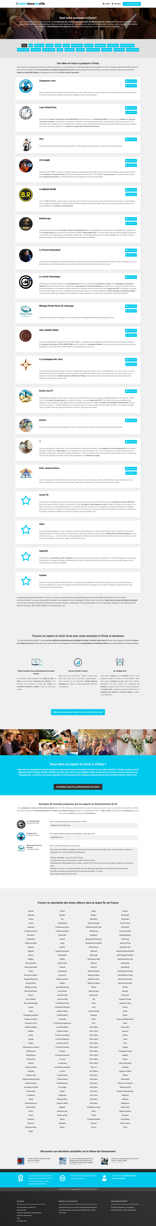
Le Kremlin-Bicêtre (62, 1027)
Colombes (30, 1071)
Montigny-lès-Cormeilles (94, 943)
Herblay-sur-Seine (62, 979)
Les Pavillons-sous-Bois (62, 1067)
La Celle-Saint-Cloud (62, 1003)
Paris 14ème (93, 1043)
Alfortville (31, 915)
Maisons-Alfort (62, 1099)
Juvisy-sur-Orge (62, 999)
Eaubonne (31, 1119)
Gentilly (62, 959)
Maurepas (62, 1123)
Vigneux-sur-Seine (125, 1071)
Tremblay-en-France (125, 1051)
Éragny (31, 1131)
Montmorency (93, 947)
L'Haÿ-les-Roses (62, 1079)
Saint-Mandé (125, 967)
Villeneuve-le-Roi (125, 1087)
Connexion (116, 4)
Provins (93, 1127)
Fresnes (62, 939)
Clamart (31, 1063)
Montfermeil (94, 931)
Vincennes (125, 1115)
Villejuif (125, 1075)
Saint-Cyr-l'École (125, 943)
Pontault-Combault (93, 1119)
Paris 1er (94, 1067)
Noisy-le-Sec (94, 995)
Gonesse (62, 967)
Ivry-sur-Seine (62, 991)
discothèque (100, 45)
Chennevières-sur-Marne (31, 1047)
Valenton (125, 1055)
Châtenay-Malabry (31, 1027)
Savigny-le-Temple (125, 999)
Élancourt (31, 1123)
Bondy (31, 971)
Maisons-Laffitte (62, 1103)
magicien (80, 50)
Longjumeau (62, 1095)
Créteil (31, 1099)
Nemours (94, 967)
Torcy (125, 1043)
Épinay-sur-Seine (31, 1127)
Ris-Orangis (125, 919)
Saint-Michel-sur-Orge (125, 975)
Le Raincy (62, 1051)
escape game (113, 45)
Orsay (94, 1003)
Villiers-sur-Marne (125, 1111)
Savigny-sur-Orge (125, 1003)
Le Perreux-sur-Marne (62, 1035)
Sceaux (125, 1007)
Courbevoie (31, 1095)
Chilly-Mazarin (31, 1055)
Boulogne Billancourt (31, 979)
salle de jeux (106, 50)
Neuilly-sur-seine (93, 979)
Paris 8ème (94, 1099)
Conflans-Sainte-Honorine (30, 1079)
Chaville (31, 1039)
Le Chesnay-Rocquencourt (62, 1023)
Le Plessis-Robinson (62, 1039)
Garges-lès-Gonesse (62, 951)
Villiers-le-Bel (125, 1107)
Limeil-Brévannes (62, 1083)
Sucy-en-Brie (125, 1027)
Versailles (125, 1067)
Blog (18, 1218)
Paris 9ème (94, 1103)
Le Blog (106, 4)
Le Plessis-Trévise (62, 1043)
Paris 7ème (94, 1095)
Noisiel (93, 987)
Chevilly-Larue (31, 1051)
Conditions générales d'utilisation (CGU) (29, 1213)
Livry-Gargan (62, 1087)
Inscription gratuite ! (131, 4)
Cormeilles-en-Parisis (31, 1087)
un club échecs (132, 50)
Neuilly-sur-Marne (94, 975)
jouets (60, 50)
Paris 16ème (93, 1051)
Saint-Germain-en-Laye (125, 959)
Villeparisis (125, 1095)
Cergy (31, 1011)
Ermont (62, 911)
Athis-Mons (31, 935)
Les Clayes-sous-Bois (62, 1055)
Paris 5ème (94, 1087)
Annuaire (19, 1207)
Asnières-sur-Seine (31, 931)
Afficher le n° (131, 86)
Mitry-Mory (93, 919)
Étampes (62, 915)
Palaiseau (93, 1015)
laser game (70, 50)
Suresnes (125, 1031)
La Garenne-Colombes (62, 1007)
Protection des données (24, 1215)
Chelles (30, 1043)
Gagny (62, 943)
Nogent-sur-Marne (94, 983)
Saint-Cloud (125, 939)
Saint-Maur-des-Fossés (125, 971)
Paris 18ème (93, 1059)
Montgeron (93, 935)
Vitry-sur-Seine (125, 1123)
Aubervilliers (31, 939)
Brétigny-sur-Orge (31, 987)
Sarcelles (125, 991)
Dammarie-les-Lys (31, 1103)
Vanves (125, 1059)
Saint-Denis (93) (125, 947)
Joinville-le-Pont (62, 995)
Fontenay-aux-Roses (62, 927)
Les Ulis (62, 1071)
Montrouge (93, 955)
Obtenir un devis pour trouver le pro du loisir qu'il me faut (78, 712)
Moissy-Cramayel (94, 923)
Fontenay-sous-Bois (62, 931)
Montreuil (93, 951)
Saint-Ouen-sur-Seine (125, 983)
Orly (93, 999)
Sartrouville (125, 995)
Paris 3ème (94, 1079)
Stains (125, 1023)
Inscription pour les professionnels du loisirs (78, 786)
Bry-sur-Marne (31, 999)
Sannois (125, 987)
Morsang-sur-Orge (94, 959)
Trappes (125, 1047)
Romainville (125, 927)
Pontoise (94, 1123)
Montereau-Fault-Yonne (94, 927)
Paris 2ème (94, 1075)
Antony (30, 919)
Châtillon (31, 1031)
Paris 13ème (93, 1039)
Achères (31, 911)
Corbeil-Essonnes (31, 1083)
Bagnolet (31, 951)
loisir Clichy (62, 1213)
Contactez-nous (22, 1221)
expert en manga (127, 45)
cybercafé (88, 45)
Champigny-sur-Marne (30, 1015)
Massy (62, 1119)
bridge (58, 45)
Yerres (125, 1127)
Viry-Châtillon (125, 1119)
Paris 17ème (93, 1055)
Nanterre (94, 963)
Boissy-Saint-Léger (31, 967)
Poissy (93, 1115)
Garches (62, 947)
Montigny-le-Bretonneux (94, 939)
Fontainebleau (62, 923)
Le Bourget (62, 1019)
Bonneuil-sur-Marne (30, 975)
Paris (93, 1023)
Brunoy (30, 995)
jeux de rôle (36, 50)
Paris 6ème (94, 1091)
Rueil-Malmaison (125, 935)
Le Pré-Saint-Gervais (62, 1047)
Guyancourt (62, 975)
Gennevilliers (62, 955)
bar (31, 45)
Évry (62, 919)
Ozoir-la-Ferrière (93, 1011)
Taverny (125, 1035)
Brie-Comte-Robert (31, 991)
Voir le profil (131, 81)
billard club (39, 45)
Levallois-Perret (62, 1075)
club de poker (77, 45)
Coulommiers (30, 1091)
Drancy (31, 1111)
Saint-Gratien (125, 963)
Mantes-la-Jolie (62, 1111)
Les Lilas (62, 1059)
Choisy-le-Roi (31, 1059)
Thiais (125, 1039)
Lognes (62, 1091)
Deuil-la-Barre (30, 1107)
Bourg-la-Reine (31, 983)
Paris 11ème (93, 1031)
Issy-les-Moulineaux (62, 987)
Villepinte (125, 1099)
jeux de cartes (23, 50)
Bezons (30, 955)
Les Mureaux (62, 1063)
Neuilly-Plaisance (93, 971)
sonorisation (119, 50)
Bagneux (31, 947)
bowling (49, 45)
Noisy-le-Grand (94, 991)
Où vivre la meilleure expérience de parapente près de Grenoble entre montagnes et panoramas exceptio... (81, 1160)
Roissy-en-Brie (125, 923)
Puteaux (125, 911)
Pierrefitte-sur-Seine (93, 1107)
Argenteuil (30, 927)
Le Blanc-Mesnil (62, 1015)
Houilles (62, 983)
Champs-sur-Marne (30, 1019)
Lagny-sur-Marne (62, 1011)
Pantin (94, 1019)
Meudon (94, 915)
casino (66, 45)
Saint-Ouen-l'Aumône (125, 979)
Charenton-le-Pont (31, 1023)
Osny (93, 1007)
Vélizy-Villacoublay (125, 1063)
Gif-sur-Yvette (62, 963)
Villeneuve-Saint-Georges (125, 1091)
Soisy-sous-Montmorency (125, 1019)
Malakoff (62, 1107)
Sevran (125, 1011)
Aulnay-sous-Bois (31, 943)
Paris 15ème (93, 1047)
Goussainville (62, 971)
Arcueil (30, 923)
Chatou (30, 1035)
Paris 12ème (93, 1035)
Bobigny (31, 959)
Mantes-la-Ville (62, 1115)
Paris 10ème (93, 1027)
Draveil (31, 1115)
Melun (94, 911)
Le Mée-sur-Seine (62, 1031)
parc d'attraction (93, 50)
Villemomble (125, 1079)
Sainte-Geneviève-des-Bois (125, 951)
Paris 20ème (93, 1071)
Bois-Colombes (31, 963)
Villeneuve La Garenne (125, 1083)
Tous (24, 45)
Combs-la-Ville (31, 1075)
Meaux (62, 1127)
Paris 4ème (94, 1083)
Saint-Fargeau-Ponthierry (125, 955)
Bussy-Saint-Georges (31, 1003)
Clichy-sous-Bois (31, 1067)
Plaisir (94, 1111)
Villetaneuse (125, 1103)
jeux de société (48, 50)
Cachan (30, 1007)
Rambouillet (125, 915)
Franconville (62, 935)
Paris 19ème (93, 1063)
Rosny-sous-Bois (125, 931)
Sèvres (125, 1015)
